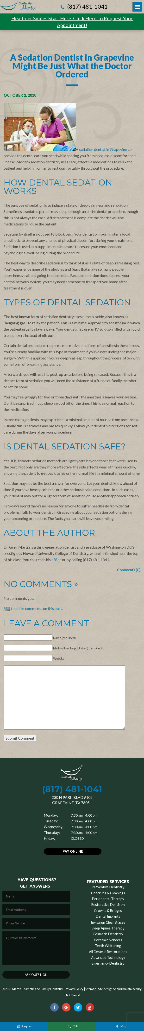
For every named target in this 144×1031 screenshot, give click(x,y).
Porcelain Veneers (108, 940)
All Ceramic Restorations (108, 952)
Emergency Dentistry (108, 963)
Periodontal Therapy (108, 899)
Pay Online (73, 851)
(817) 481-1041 (83, 6)
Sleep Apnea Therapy (108, 928)
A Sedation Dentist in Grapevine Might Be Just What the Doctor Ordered (72, 65)
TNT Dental (72, 995)
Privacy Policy (74, 989)
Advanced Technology (108, 957)
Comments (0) (128, 569)
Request (25, 1026)
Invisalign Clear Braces (108, 922)
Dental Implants (108, 916)
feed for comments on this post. (33, 608)
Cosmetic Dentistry (108, 934)
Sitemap (90, 989)
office (56, 559)
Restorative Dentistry (108, 905)
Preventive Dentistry (108, 887)
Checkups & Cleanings (108, 893)
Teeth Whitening (108, 946)
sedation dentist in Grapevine (103, 149)
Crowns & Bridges (108, 911)
